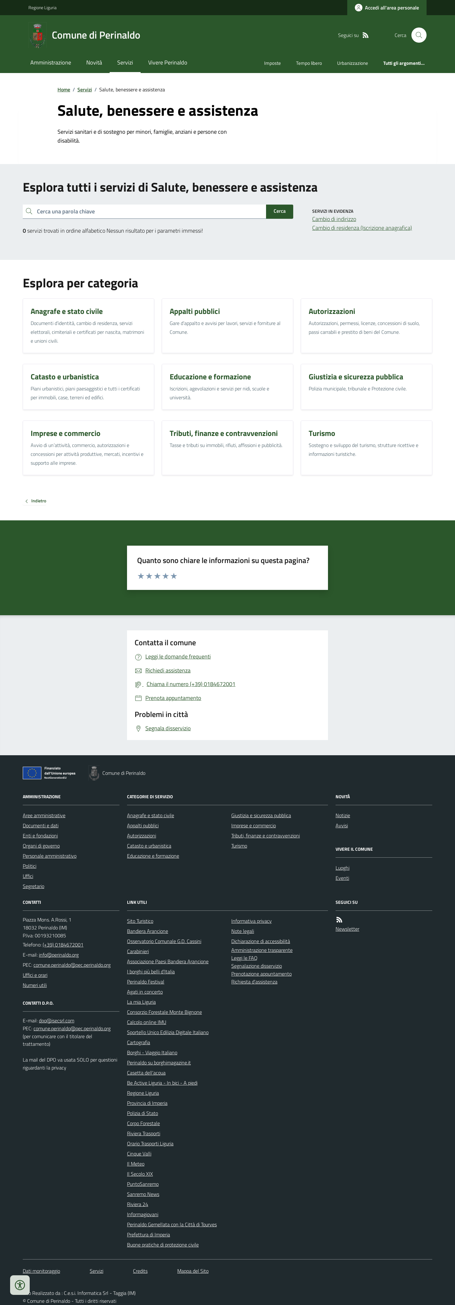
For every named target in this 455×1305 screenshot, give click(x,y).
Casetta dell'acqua (146, 1072)
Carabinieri (138, 951)
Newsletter (347, 929)
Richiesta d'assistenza (254, 981)
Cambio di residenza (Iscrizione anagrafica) (362, 228)
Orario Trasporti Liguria (150, 1143)
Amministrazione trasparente (262, 950)
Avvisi (342, 825)
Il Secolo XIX (140, 1174)
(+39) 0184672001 (63, 944)
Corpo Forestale (143, 1123)
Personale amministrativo (49, 856)
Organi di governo (41, 845)
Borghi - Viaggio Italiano (152, 1052)
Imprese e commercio (253, 825)
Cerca (280, 211)
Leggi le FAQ (244, 958)
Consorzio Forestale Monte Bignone (164, 1012)
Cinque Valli (139, 1153)
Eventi (342, 878)
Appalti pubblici (143, 825)
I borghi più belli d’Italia (151, 971)
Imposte (272, 63)
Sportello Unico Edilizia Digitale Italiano (168, 1032)
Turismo (239, 845)
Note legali (242, 931)
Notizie (343, 815)
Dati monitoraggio (41, 1271)
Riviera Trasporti (143, 1133)
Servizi (125, 62)
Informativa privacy (251, 921)
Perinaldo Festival (145, 981)
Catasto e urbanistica (149, 845)
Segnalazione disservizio (256, 966)
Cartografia (138, 1042)
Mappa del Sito (193, 1271)
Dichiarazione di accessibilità (260, 941)
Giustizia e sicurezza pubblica (261, 815)
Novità (94, 62)
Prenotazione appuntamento (261, 973)
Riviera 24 (137, 1204)
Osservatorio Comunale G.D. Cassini (164, 941)
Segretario (33, 886)
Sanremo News (143, 1194)
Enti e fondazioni (40, 835)
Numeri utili (35, 985)
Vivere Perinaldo (167, 62)
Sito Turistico (140, 921)
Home (64, 89)
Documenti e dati (40, 825)
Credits (140, 1271)
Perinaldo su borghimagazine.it (159, 1062)
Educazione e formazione (153, 856)
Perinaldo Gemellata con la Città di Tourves (172, 1224)
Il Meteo (135, 1163)
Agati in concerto (145, 992)
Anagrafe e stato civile (150, 815)
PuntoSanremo (143, 1184)
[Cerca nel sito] (416, 35)
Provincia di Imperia (147, 1103)
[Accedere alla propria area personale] (387, 7)
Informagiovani (142, 1214)
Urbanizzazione (352, 63)
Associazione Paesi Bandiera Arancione (168, 961)
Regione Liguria (42, 7)
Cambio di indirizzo (334, 219)
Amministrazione (50, 62)
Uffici (28, 876)
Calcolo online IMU (146, 1022)
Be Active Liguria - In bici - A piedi (162, 1083)
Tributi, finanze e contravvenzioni (265, 835)
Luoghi (342, 868)
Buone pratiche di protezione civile (163, 1244)
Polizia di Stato (142, 1113)
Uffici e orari (35, 975)
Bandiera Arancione (147, 931)
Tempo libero (309, 63)
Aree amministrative (44, 815)
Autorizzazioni (141, 835)
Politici (29, 866)
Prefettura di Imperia (148, 1234)
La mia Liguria (141, 1002)
